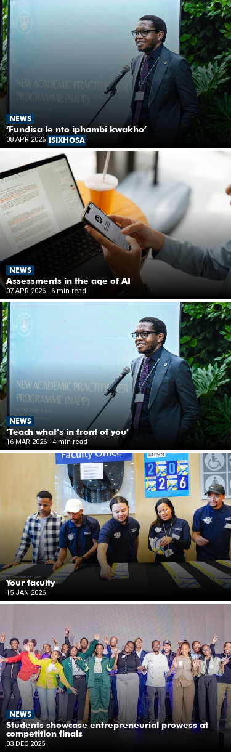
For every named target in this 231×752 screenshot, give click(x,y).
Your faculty (30, 582)
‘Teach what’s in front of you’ (67, 431)
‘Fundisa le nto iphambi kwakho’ (76, 129)
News (20, 118)
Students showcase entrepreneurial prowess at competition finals (107, 729)
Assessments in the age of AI (68, 281)
